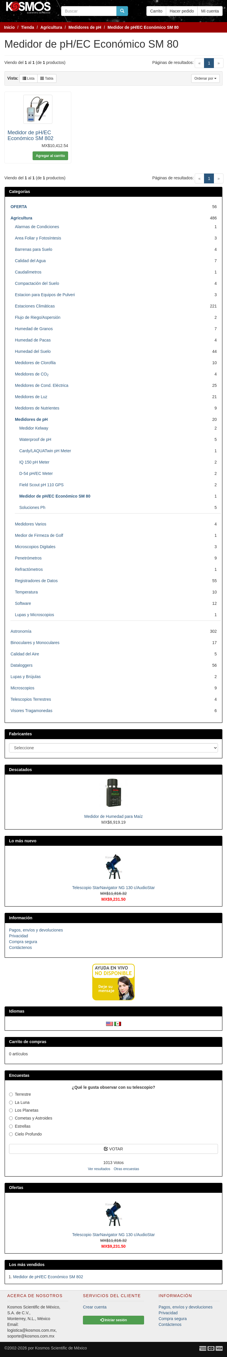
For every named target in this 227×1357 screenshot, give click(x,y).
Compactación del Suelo (37, 283)
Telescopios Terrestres (30, 699)
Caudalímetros (28, 272)
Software (23, 603)
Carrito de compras (27, 1041)
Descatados (20, 769)
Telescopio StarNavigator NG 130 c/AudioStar (113, 887)
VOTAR (113, 1149)
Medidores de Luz (31, 396)
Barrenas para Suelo (33, 249)
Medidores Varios (30, 524)
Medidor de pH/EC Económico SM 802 (31, 135)
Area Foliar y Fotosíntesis (38, 238)
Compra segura (23, 941)
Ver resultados (99, 1169)
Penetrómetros (28, 558)
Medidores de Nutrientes (37, 408)
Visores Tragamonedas (31, 710)
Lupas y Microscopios (34, 614)
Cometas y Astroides (30, 1118)
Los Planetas (23, 1110)
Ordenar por (205, 78)
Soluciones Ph (32, 507)
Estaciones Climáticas (35, 306)
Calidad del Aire (24, 654)
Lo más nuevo (22, 840)
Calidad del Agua (30, 260)
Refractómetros (29, 569)
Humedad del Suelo (33, 351)
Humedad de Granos (34, 328)
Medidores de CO (32, 374)
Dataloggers (21, 665)
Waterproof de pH (35, 439)
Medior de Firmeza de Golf (39, 535)
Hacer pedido (182, 11)
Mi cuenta (210, 11)
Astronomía (20, 631)
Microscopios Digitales (35, 546)
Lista (29, 78)
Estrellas (20, 1126)
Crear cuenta (95, 1307)
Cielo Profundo (25, 1134)
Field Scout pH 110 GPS (41, 484)
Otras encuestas (126, 1169)
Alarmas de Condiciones (37, 226)
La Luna (19, 1102)
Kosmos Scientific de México (61, 1348)
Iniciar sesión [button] (113, 1320)
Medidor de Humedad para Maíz (113, 816)
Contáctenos (20, 947)
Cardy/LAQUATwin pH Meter (45, 450)
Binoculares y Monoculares (34, 642)
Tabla (46, 78)
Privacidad (18, 936)
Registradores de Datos (36, 580)
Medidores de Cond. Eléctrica (41, 385)
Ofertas (16, 1187)
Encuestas (19, 1075)
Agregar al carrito (50, 156)
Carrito (156, 11)
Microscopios (22, 688)
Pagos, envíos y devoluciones (36, 930)
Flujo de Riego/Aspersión (37, 317)
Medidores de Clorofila (35, 362)
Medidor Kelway (33, 428)
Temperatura (26, 592)
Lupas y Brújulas (25, 676)
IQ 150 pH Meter (34, 462)
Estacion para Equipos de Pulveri (45, 294)
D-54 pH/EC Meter (36, 473)
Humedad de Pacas (33, 340)
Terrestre (20, 1094)
